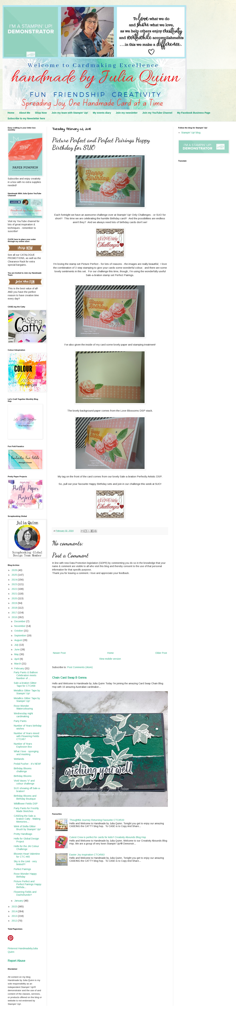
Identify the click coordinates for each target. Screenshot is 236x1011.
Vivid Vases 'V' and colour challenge (24, 782)
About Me (24, 112)
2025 (15, 574)
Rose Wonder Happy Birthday (25, 875)
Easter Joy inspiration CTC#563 (87, 854)
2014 (15, 911)
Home (11, 112)
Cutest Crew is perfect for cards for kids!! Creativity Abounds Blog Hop (107, 837)
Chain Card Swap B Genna (69, 677)
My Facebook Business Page (193, 112)
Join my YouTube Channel (157, 112)
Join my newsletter (126, 112)
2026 (15, 570)
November (20, 626)
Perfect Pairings (22, 869)
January (19, 900)
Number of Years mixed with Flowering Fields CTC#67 (26, 736)
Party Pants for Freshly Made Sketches (26, 810)
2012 (15, 920)
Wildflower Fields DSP (26, 803)
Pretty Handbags (23, 834)
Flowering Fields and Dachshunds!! (25, 893)
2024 (15, 579)
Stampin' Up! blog (190, 132)
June (17, 649)
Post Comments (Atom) (80, 667)
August (18, 640)
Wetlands (19, 759)
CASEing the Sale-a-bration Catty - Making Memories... (27, 818)
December (20, 621)
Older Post (161, 653)
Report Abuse (16, 960)
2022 (15, 589)
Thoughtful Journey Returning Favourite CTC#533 (96, 820)
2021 (15, 593)
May (16, 654)
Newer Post (59, 653)
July (16, 644)
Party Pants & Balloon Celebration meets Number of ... (26, 675)
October (19, 630)
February (19, 668)
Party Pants (20, 721)
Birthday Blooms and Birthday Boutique (25, 797)
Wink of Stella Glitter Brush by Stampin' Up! (27, 828)
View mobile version (110, 658)
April (17, 659)
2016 (15, 617)
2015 (15, 906)
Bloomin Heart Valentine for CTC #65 (27, 855)
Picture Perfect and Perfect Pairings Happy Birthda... (27, 884)
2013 (15, 916)
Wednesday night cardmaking (23, 715)
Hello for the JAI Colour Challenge (26, 847)
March (18, 663)
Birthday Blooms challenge (23, 770)
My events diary (102, 112)
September (20, 635)
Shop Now (41, 112)
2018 (15, 607)
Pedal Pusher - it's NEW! (27, 763)
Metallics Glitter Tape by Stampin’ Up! (27, 692)
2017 (15, 612)
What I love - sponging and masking (26, 753)
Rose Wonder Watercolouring (23, 707)
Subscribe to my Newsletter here (26, 118)
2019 (15, 603)
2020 (15, 598)
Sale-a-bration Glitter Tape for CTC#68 (25, 684)
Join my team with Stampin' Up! (70, 112)
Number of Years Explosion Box (23, 745)
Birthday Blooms (23, 776)
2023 (15, 584)
